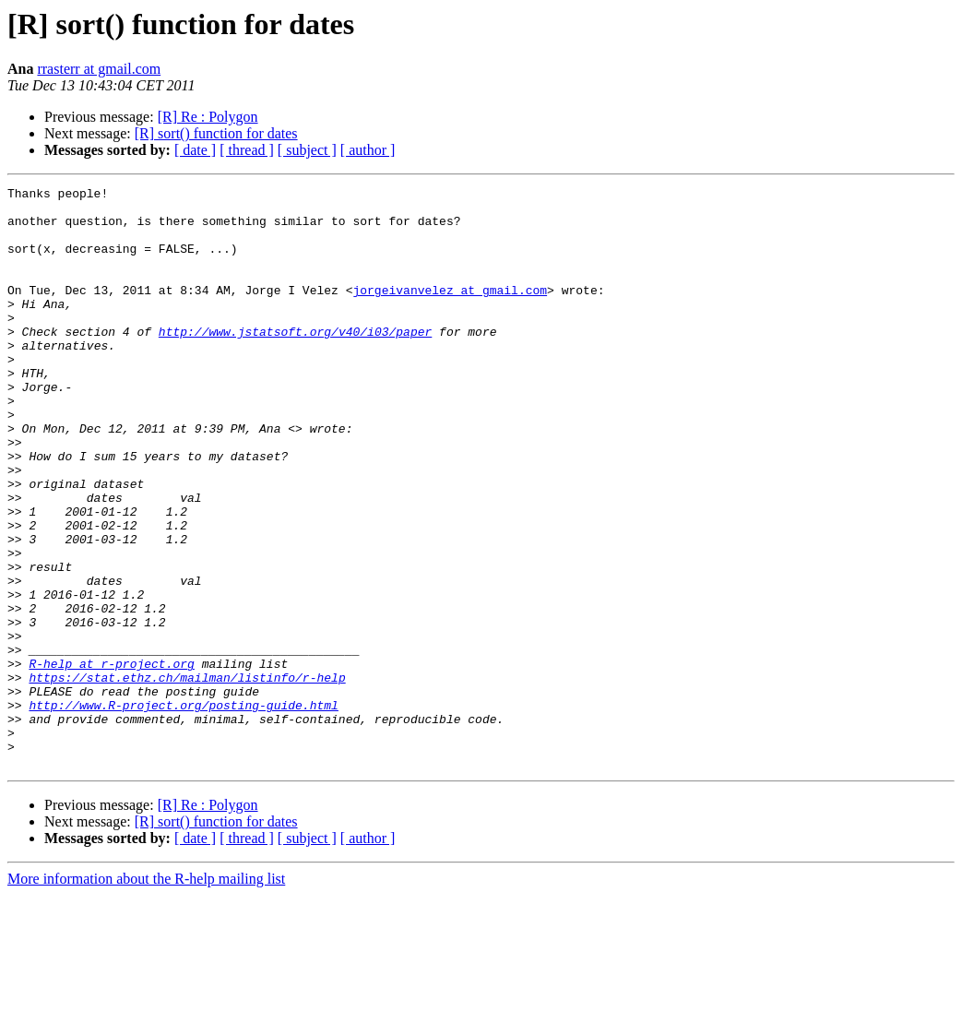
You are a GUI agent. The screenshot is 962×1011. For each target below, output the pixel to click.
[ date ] (195, 150)
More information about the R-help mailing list (146, 995)
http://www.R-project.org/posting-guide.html (183, 810)
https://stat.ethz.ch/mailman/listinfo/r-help (187, 776)
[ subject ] (307, 150)
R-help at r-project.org (111, 760)
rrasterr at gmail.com (98, 69)
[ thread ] (247, 150)
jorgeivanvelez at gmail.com (449, 311)
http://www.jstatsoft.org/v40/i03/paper (295, 361)
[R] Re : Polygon (208, 117)
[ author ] (368, 150)
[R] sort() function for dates (216, 133)
